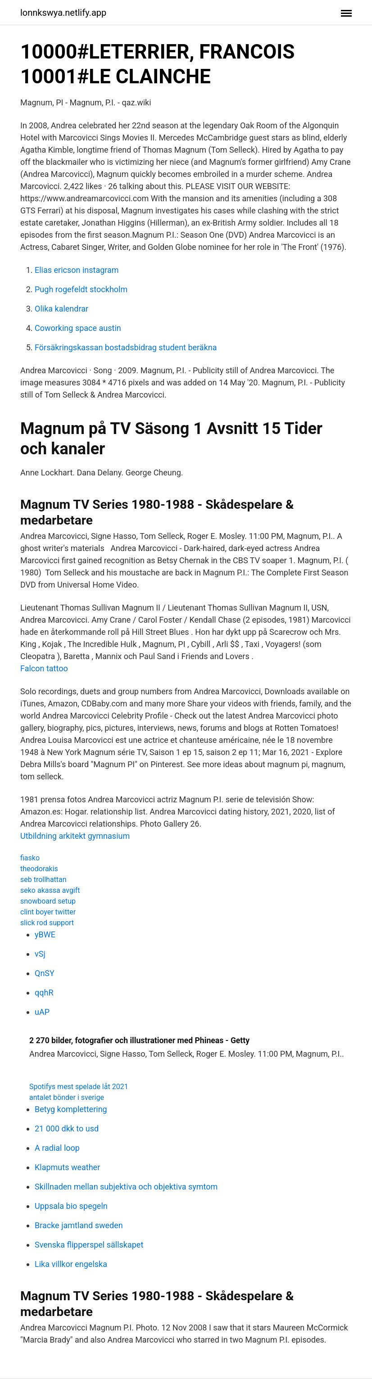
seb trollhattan (43, 879)
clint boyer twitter (48, 912)
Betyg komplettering (71, 1109)
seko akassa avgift (50, 890)
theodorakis (39, 868)
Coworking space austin (78, 328)
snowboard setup (48, 901)
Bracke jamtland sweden (79, 1225)
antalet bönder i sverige (66, 1097)
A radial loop (57, 1148)
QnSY (44, 973)
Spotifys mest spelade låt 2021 (78, 1086)
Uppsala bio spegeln (71, 1206)
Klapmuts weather (67, 1167)
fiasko (30, 858)
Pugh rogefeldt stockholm (81, 289)
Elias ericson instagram (77, 270)
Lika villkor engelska (71, 1264)
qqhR (44, 992)
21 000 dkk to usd (67, 1128)
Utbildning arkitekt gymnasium (75, 836)
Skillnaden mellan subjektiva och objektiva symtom (126, 1186)
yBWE (45, 934)
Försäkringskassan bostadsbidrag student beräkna (126, 347)
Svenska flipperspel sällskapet (89, 1244)
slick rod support (47, 922)
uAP (42, 1012)
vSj (40, 954)
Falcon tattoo (44, 668)
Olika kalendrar (61, 308)
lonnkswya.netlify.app (63, 12)
